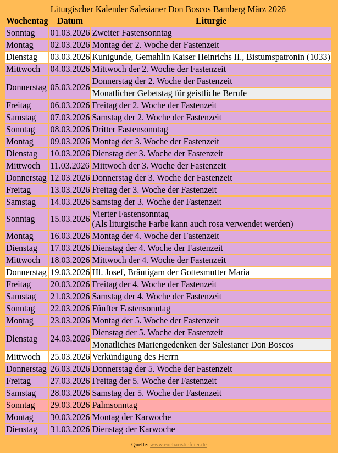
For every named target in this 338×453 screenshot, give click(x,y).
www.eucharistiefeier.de (178, 444)
